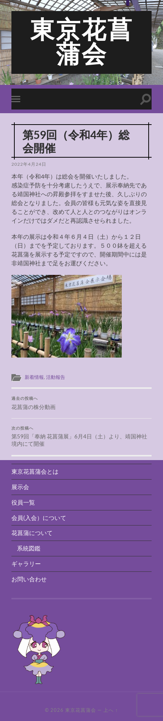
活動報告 (55, 377)
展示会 (20, 486)
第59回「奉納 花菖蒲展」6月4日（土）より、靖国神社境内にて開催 (81, 436)
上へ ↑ (110, 710)
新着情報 (34, 377)
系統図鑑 (28, 548)
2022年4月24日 (28, 164)
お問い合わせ (29, 578)
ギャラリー (26, 563)
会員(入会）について (38, 517)
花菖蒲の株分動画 (81, 403)
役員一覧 (23, 502)
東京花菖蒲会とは (35, 471)
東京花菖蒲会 (81, 42)
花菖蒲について (32, 532)
